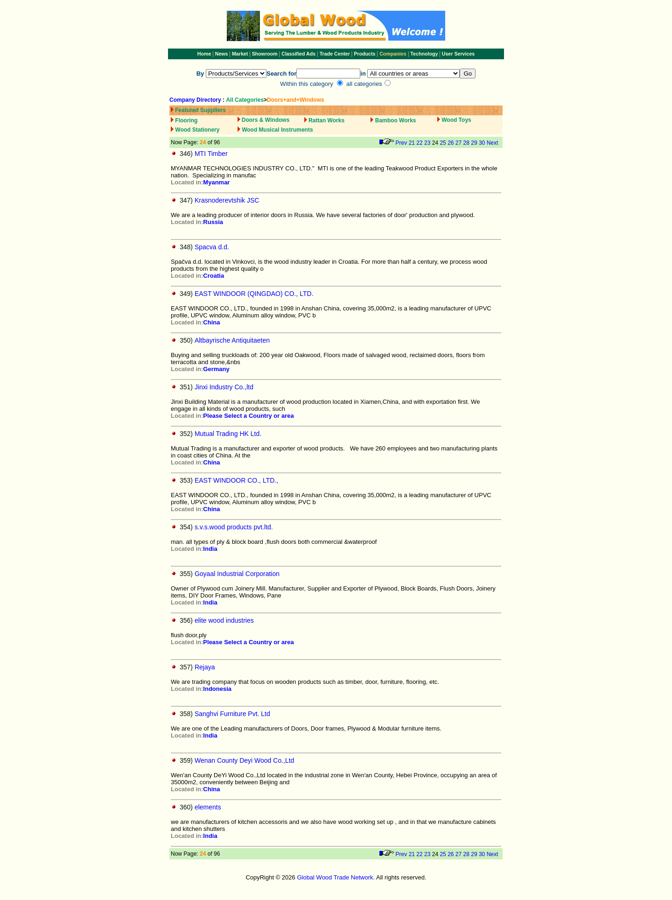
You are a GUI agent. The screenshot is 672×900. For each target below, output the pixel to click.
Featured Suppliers (200, 110)
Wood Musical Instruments (277, 130)
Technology (424, 53)
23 (427, 143)
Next (492, 143)
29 (474, 143)
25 (443, 143)
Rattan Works (326, 120)
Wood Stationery (197, 130)
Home (204, 53)
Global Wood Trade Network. (336, 877)
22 (419, 143)
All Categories (245, 100)
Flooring (186, 120)
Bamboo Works (395, 120)
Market (240, 53)
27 (458, 143)
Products (365, 53)
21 (412, 143)
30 (482, 143)
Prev (401, 143)
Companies (392, 53)
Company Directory (195, 100)
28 (466, 143)
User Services (458, 53)
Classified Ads (298, 53)
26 (451, 143)
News (221, 53)
